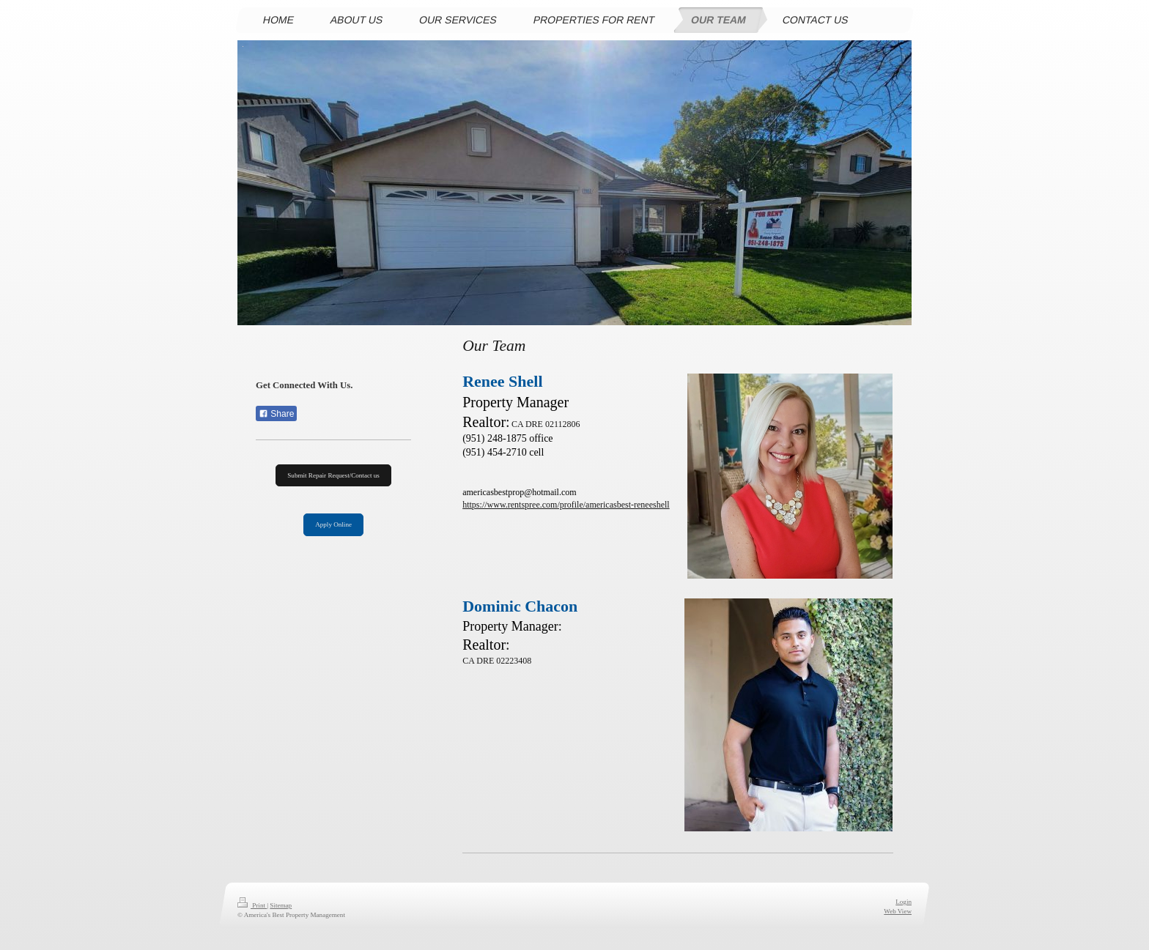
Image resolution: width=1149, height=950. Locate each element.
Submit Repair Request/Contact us (333, 475)
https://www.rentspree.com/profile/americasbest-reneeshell (565, 505)
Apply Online (333, 524)
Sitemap (281, 905)
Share (276, 414)
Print (252, 905)
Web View (898, 910)
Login (903, 901)
